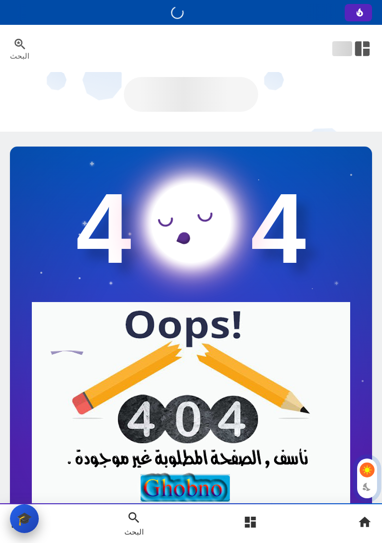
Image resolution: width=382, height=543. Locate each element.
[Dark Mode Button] (367, 487)
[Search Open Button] (134, 523)
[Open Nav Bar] (352, 49)
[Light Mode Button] (367, 470)
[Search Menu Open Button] (19, 49)
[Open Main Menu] (250, 523)
